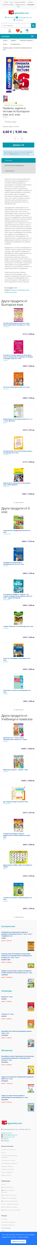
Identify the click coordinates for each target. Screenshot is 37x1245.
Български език (15, 44)
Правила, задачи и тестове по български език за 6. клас (17, 49)
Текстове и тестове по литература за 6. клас (17, 691)
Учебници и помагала (26, 40)
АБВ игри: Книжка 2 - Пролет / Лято (15, 770)
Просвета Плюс (7, 534)
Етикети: (7, 290)
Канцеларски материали (9, 1163)
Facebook (6, 1139)
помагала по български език (20, 290)
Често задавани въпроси (10, 1204)
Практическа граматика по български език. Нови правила (16, 484)
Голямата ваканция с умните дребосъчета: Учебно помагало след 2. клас (17, 835)
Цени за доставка (23, 154)
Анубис (4, 999)
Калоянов (5, 117)
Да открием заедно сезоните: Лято (15, 802)
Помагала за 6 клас (11, 292)
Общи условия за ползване (11, 1210)
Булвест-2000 (5, 960)
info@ (24, 17)
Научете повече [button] (23, 1237)
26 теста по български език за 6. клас (16, 387)
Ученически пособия (8, 1160)
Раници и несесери (7, 1169)
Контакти (30, 2)
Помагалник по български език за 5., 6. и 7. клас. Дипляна (17, 420)
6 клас (5, 44)
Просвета (5, 566)
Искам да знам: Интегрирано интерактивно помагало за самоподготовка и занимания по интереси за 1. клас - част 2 (16, 955)
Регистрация (30, 4)
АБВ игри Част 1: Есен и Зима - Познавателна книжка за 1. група (15, 738)
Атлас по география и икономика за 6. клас (16, 659)
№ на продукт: (9, 288)
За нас (11, 2)
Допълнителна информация (14, 165)
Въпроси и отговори (20, 2)
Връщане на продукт (9, 1198)
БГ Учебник (6, 454)
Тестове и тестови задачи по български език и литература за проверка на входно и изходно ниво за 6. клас (18, 356)
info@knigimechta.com (10, 1135)
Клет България (6, 599)
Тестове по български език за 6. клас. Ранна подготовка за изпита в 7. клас (16, 324)
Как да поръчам (7, 1187)
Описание (8, 160)
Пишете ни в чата (9, 1137)
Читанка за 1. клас (7, 1014)
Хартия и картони (7, 1166)
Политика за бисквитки (9, 1201)
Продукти (13, 40)
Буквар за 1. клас (7, 997)
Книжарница (18, 20)
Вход (18, 6)
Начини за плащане (8, 1195)
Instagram (6, 1141)
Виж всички (19, 503)
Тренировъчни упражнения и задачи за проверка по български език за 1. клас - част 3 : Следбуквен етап (17, 934)
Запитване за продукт (8, 4)
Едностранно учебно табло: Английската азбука (17, 866)
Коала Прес (6, 389)
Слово (3, 938)
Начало (6, 2)
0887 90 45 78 (10, 17)
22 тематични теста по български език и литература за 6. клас (17, 452)
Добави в (18, 145)
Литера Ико (6, 326)
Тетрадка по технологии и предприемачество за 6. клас (13, 563)
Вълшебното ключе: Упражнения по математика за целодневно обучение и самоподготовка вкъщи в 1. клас (17, 1058)
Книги (3, 1152)
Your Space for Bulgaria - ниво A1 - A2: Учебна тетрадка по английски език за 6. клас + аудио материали (17, 596)
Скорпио (5, 360)
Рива (4, 839)
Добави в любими (11, 122)
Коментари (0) (9, 171)
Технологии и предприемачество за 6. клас (16, 531)
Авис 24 (5, 868)
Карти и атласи (6, 1175)
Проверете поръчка (20, 4)
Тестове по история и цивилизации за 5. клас (17, 898)
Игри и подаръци (7, 1172)
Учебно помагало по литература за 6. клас (18, 626)
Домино (5, 422)
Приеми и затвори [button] (18, 1241)
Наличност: (8, 105)
